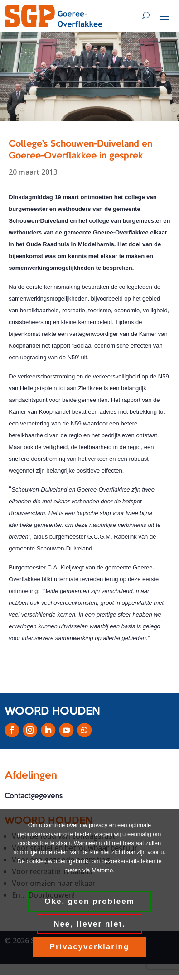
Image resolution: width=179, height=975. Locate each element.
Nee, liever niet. (89, 924)
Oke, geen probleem (89, 901)
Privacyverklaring (90, 946)
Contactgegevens (34, 796)
